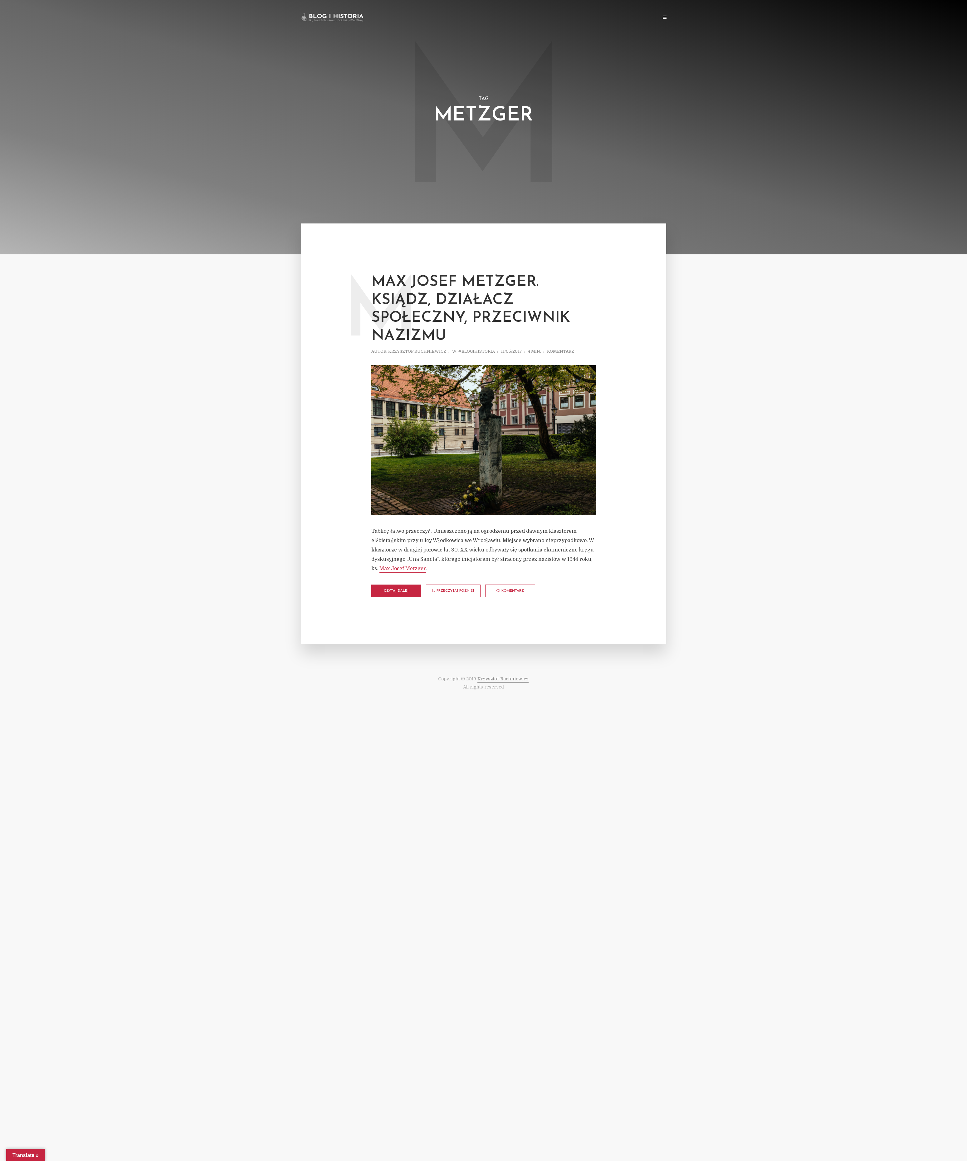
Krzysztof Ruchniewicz (417, 351)
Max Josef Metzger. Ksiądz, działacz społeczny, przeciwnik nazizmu (470, 309)
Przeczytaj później (453, 591)
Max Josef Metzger (402, 568)
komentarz (560, 351)
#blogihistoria (476, 351)
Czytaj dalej (396, 591)
